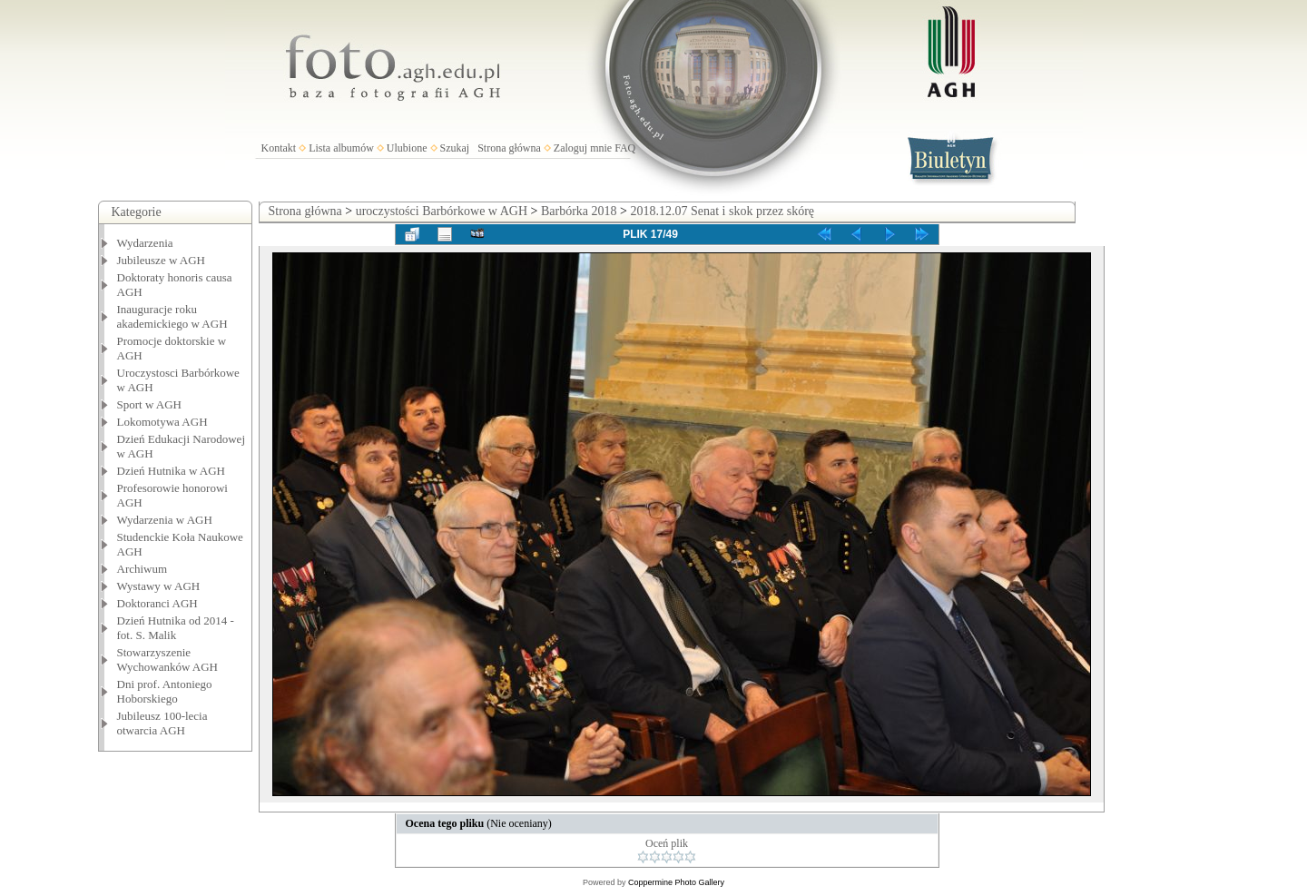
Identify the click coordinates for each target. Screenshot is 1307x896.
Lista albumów (341, 148)
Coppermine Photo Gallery (676, 882)
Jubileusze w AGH (161, 260)
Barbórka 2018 (579, 211)
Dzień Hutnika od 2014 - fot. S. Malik (175, 628)
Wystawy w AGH (159, 586)
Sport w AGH (149, 404)
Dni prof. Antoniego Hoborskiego (164, 691)
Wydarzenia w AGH (164, 520)
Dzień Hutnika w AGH (171, 471)
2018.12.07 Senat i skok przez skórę (722, 211)
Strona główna (509, 148)
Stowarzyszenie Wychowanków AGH (168, 659)
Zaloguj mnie (583, 148)
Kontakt (279, 148)
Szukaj (455, 148)
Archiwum (142, 569)
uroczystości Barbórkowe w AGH (441, 211)
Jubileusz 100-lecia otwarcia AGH (162, 723)
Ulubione (407, 148)
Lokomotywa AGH (162, 421)
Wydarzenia (145, 243)
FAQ (624, 148)
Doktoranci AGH (157, 603)
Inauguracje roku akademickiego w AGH (172, 316)
